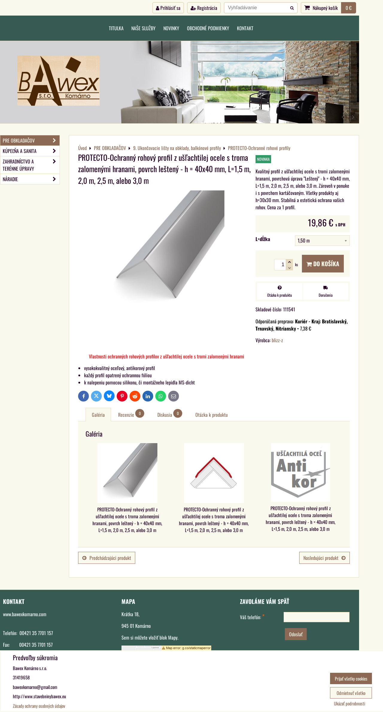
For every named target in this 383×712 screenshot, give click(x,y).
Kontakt (245, 28)
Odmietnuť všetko (351, 693)
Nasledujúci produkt (324, 557)
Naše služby (143, 28)
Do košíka (322, 263)
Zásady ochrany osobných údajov (39, 705)
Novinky (171, 28)
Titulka (116, 28)
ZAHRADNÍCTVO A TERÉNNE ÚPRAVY (31, 165)
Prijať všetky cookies (351, 678)
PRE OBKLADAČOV (31, 140)
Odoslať (296, 634)
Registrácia (204, 7)
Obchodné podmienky (208, 28)
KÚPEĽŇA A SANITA (31, 151)
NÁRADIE (31, 179)
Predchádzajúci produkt (106, 557)
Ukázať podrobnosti (349, 703)
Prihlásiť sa (168, 7)
